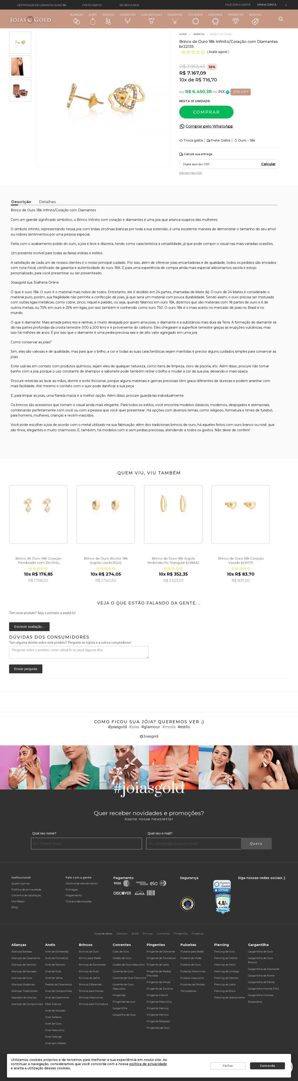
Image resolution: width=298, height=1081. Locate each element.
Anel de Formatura (56, 958)
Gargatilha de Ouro (124, 1014)
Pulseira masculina (192, 978)
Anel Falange (53, 1036)
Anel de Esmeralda (56, 951)
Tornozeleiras (188, 991)
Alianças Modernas (23, 984)
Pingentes (175, 18)
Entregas (72, 889)
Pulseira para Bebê (191, 951)
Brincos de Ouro (89, 951)
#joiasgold (117, 727)
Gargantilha (120, 1008)
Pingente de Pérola (158, 982)
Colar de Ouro (121, 951)
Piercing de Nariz (225, 964)
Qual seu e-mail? (160, 833)
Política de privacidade (26, 889)
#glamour (150, 727)
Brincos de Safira (89, 978)
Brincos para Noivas (91, 991)
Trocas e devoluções (78, 901)
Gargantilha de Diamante (263, 969)
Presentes (236, 18)
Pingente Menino (158, 1014)
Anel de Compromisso (58, 991)
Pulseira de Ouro (190, 964)
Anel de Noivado (55, 1010)
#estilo (184, 727)
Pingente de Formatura (161, 958)
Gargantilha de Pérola (261, 982)
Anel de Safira (53, 978)
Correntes (127, 18)
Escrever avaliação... (29, 627)
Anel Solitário (53, 1017)
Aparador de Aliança (23, 997)
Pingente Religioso (158, 1021)
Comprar (206, 112)
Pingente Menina (158, 1008)
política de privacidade (148, 1064)
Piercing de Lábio (225, 984)
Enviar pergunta (25, 669)
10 (183, 80)
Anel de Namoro (55, 964)
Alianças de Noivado (23, 971)
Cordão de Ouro (122, 958)
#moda (169, 727)
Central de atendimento (82, 883)
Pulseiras (195, 19)
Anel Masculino (54, 1030)
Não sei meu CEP (190, 172)
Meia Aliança (53, 1004)
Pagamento (74, 895)
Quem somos (20, 883)
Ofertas (255, 19)
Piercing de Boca (224, 991)
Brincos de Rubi (89, 971)
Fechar (228, 1065)
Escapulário (255, 1001)
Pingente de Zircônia (160, 988)
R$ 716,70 (206, 80)
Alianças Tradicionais (24, 991)
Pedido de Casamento (58, 984)
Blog (14, 907)
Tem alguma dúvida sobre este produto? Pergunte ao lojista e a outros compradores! (70, 642)
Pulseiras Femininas (192, 971)
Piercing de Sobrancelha (229, 997)
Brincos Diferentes (90, 984)
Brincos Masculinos (91, 997)
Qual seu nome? (44, 833)
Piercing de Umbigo (226, 971)
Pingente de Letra (158, 964)
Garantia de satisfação (26, 895)
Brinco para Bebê (90, 958)
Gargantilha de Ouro (260, 951)
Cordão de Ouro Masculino (129, 964)
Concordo (267, 1065)
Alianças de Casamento (25, 958)
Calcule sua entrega (195, 154)
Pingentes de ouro (124, 1001)
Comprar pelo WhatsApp (209, 126)
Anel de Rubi (53, 971)
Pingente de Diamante (161, 951)
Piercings (215, 19)
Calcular (268, 164)
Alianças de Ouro (21, 978)
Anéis (93, 19)
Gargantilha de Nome (261, 975)
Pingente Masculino (159, 1001)
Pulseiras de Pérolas (192, 984)
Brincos (108, 19)
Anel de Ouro (53, 1023)
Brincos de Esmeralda (92, 964)
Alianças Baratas (21, 951)
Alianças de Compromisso (27, 1004)
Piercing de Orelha (225, 958)
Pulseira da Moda (190, 958)
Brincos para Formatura (93, 1004)
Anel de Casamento (57, 997)
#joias (134, 727)
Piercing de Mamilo (226, 978)
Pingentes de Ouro (158, 1027)
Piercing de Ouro (224, 951)
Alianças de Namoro (23, 964)
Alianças (76, 18)
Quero (256, 843)
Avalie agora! (218, 52)
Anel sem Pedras (55, 1043)
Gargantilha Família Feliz (263, 988)
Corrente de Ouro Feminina (129, 978)
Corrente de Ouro (123, 971)
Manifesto (17, 901)
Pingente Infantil (157, 995)
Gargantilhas (151, 18)
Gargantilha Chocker (261, 995)
